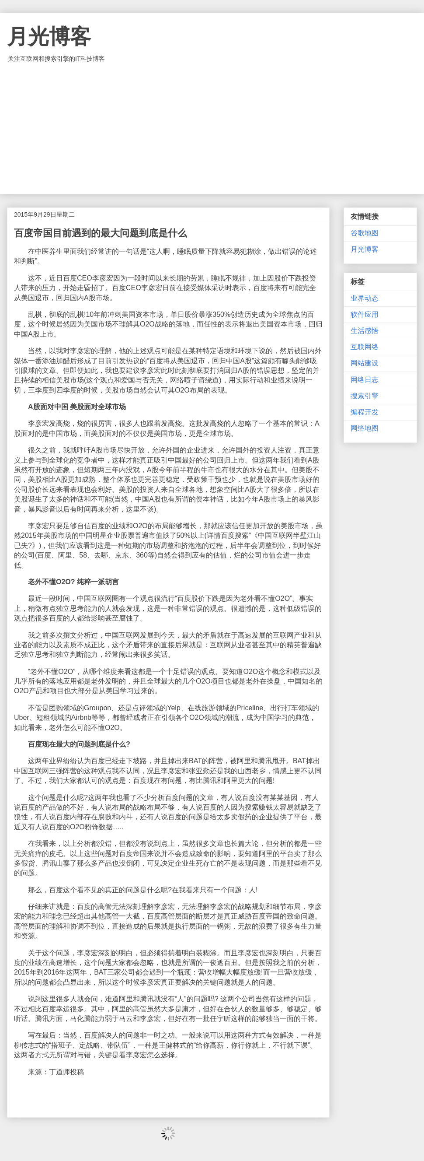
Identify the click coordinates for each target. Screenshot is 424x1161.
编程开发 (365, 412)
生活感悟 (365, 330)
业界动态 (365, 298)
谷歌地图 (365, 233)
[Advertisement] (212, 128)
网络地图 (365, 428)
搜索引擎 (365, 396)
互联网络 (365, 347)
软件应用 (365, 314)
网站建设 (365, 363)
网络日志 (365, 379)
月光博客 (49, 36)
